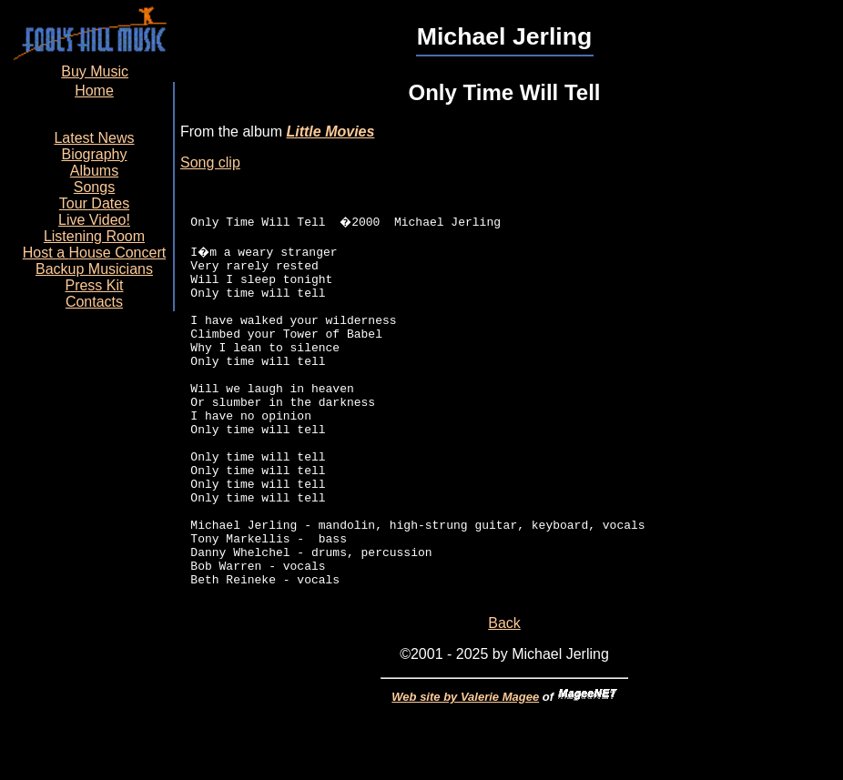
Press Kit (94, 285)
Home (94, 90)
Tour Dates (94, 203)
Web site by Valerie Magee (465, 773)
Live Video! (94, 220)
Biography (94, 154)
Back (504, 699)
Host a (94, 252)
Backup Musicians (94, 269)
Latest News (94, 138)
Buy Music (94, 71)
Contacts (94, 301)
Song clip (210, 162)
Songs (94, 187)
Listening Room (94, 236)
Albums (94, 170)
